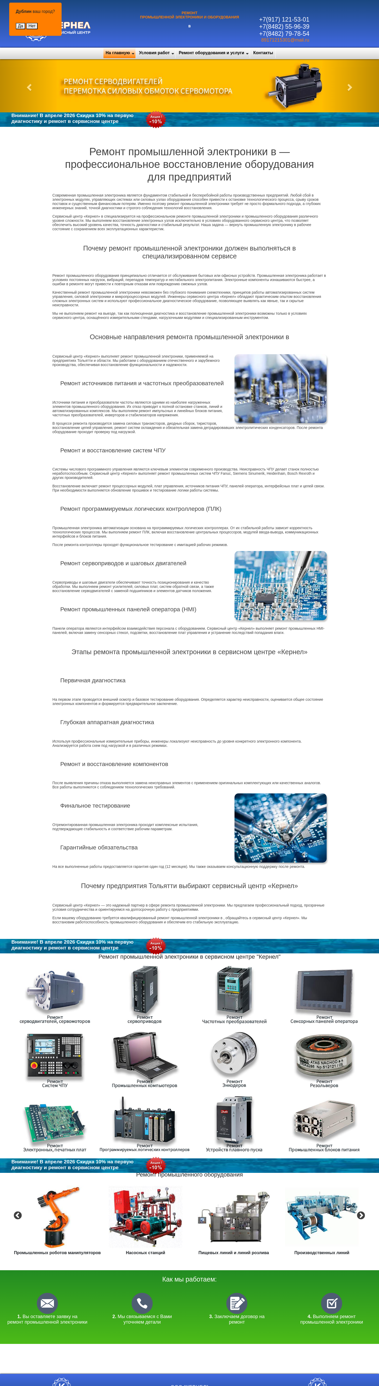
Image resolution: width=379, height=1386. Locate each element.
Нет (32, 26)
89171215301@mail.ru (285, 40)
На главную (118, 53)
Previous (17, 1215)
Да (20, 26)
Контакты (263, 53)
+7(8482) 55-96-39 (284, 26)
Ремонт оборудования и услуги (211, 53)
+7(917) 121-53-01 (284, 19)
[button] (28, 85)
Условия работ (154, 53)
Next (360, 1215)
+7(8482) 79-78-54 (284, 33)
